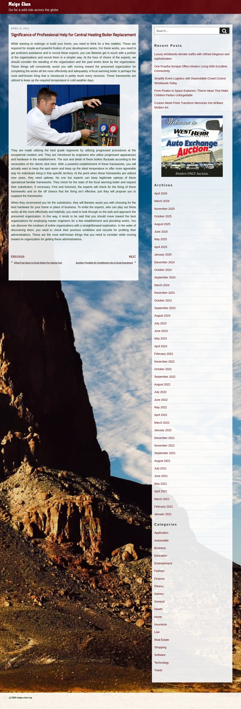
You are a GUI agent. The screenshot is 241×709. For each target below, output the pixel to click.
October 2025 (163, 216)
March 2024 (162, 285)
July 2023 (160, 323)
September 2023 (165, 308)
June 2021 (161, 476)
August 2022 (162, 384)
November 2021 (164, 445)
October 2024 (163, 269)
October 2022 (163, 369)
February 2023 (163, 353)
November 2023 (164, 292)
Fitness (159, 586)
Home (158, 617)
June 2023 (161, 331)
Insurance (160, 624)
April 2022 (160, 414)
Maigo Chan (20, 4)
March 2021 (162, 499)
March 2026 (162, 201)
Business (160, 548)
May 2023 (160, 338)
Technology (161, 662)
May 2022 (160, 407)
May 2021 (160, 483)
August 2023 (162, 315)
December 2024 (164, 262)
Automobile (161, 540)
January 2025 (163, 254)
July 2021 (160, 468)
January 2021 (163, 514)
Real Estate (161, 639)
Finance (159, 578)
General (159, 601)
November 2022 (164, 361)
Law (157, 632)
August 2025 (162, 224)
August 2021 (162, 460)
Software (160, 655)
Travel (158, 670)
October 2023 (163, 300)
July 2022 (160, 392)
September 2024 (165, 277)
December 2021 (164, 438)
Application (161, 532)
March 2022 (162, 422)
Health (158, 609)
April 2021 (160, 491)
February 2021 (163, 506)
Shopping (160, 647)
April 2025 (160, 247)
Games (159, 593)
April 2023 (160, 346)
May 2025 (160, 239)
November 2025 (164, 208)
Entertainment (163, 563)
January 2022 (163, 430)
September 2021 (165, 453)
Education (160, 555)
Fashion (159, 571)
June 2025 (161, 231)
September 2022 (165, 376)
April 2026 (160, 193)
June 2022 (161, 399)
